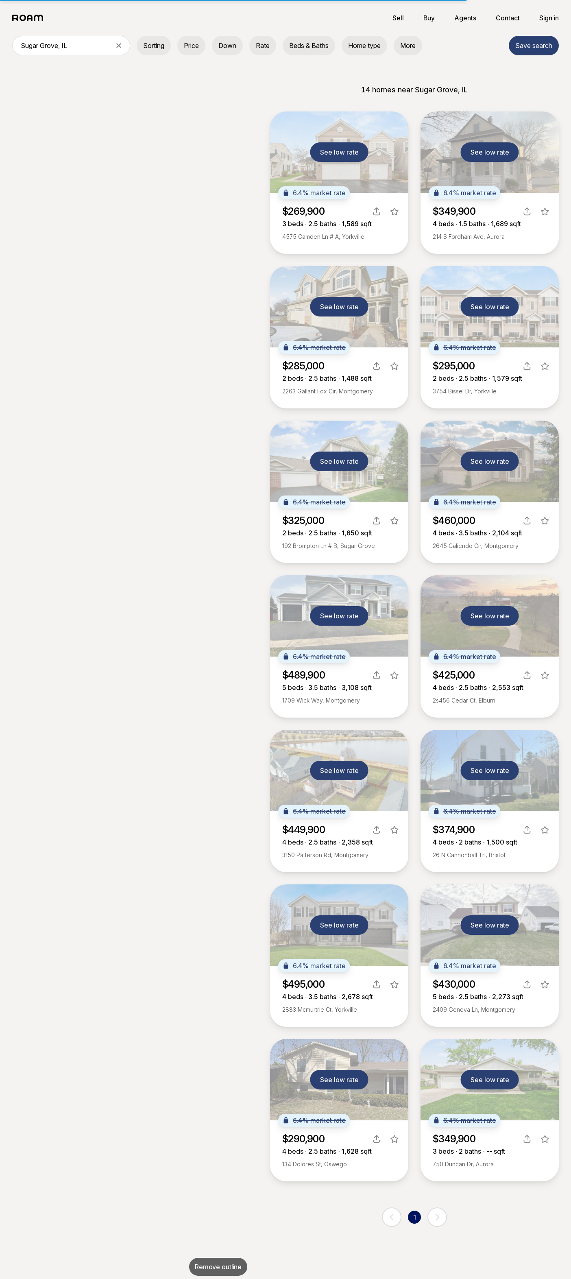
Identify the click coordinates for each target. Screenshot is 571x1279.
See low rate (339, 152)
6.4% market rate (314, 193)
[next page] (437, 1217)
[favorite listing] (394, 211)
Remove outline (218, 1267)
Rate (263, 45)
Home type (364, 45)
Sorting (153, 45)
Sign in (549, 18)
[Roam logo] (30, 18)
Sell (398, 18)
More (408, 45)
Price (191, 45)
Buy (429, 18)
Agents (465, 18)
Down (227, 45)
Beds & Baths (309, 45)
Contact (508, 18)
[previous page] (391, 1217)
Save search (533, 45)
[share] (377, 211)
